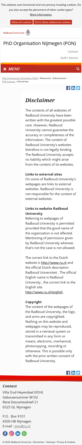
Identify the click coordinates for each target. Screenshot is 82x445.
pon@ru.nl (22, 426)
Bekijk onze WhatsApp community (24, 433)
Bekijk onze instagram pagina (11, 433)
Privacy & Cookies (66, 441)
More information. (41, 14)
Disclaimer (38, 441)
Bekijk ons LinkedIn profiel (17, 433)
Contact (73, 51)
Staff (63, 58)
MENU (14, 68)
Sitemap (50, 441)
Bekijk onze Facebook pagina (5, 433)
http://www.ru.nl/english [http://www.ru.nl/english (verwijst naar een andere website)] (44, 292)
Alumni (73, 58)
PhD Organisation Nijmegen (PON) (39, 43)
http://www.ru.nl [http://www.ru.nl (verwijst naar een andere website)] (53, 262)
